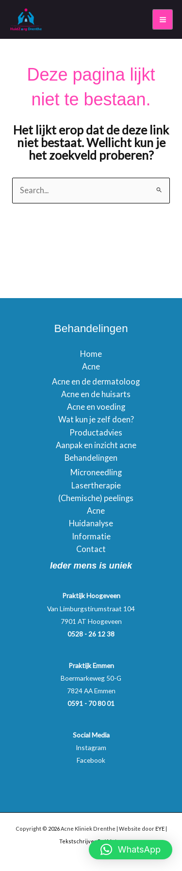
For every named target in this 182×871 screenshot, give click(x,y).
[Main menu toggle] (162, 19)
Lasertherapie (96, 485)
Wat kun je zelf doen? (96, 419)
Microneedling (96, 472)
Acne (91, 366)
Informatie (91, 536)
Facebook (91, 760)
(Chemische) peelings (95, 497)
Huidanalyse (91, 523)
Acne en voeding (96, 406)
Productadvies (95, 432)
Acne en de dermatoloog (96, 381)
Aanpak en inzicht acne (96, 445)
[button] (130, 849)
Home (91, 353)
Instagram (91, 747)
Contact (91, 548)
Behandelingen (91, 457)
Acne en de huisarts (96, 394)
